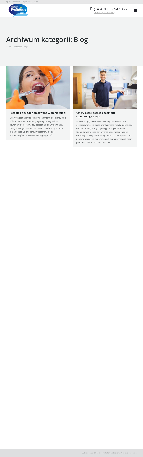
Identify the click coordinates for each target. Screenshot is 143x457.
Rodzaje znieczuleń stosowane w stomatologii (38, 112)
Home (8, 46)
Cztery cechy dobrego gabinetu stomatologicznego (95, 114)
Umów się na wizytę (104, 12)
